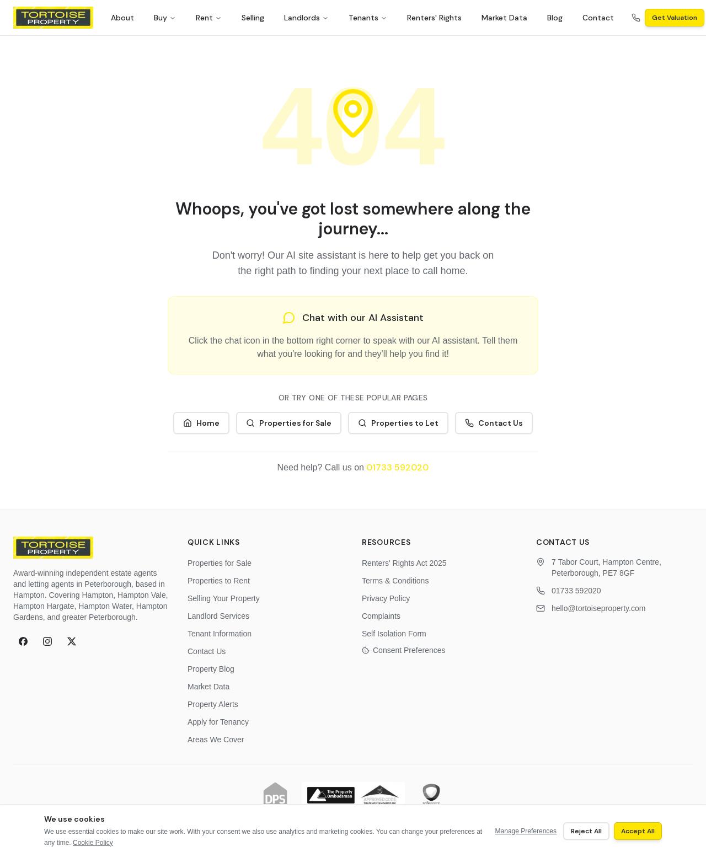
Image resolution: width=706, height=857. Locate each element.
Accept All (638, 831)
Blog (555, 18)
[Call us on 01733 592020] (636, 17)
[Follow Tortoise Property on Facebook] (23, 641)
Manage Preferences (526, 831)
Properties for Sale (288, 423)
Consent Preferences (404, 650)
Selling (253, 18)
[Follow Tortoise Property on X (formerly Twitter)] (72, 641)
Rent (209, 18)
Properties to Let (398, 423)
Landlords (306, 18)
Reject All (586, 831)
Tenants (368, 18)
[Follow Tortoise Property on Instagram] (47, 641)
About (122, 18)
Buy (165, 18)
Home (201, 423)
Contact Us (494, 423)
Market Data (504, 18)
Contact (598, 18)
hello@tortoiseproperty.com (598, 608)
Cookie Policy (93, 843)
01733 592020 (397, 467)
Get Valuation (674, 17)
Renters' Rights (434, 18)
